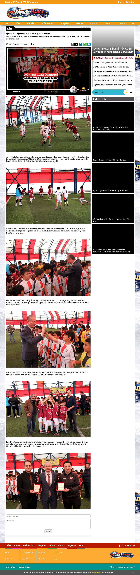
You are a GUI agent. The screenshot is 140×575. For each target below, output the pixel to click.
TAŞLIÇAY (109, 23)
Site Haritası (11, 566)
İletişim (130, 2)
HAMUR (79, 23)
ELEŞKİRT (65, 23)
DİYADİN (30, 23)
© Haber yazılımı (122, 566)
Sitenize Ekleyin (24, 566)
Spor (122, 23)
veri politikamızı (96, 572)
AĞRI (18, 23)
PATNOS (93, 23)
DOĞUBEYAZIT (48, 23)
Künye (120, 2)
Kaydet (48, 531)
